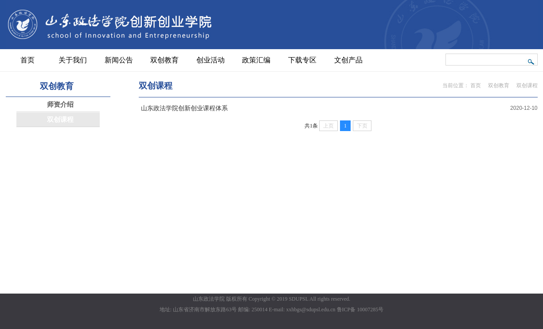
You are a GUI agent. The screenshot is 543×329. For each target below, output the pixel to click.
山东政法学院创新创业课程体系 (184, 108)
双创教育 (498, 85)
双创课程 (527, 85)
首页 (475, 85)
